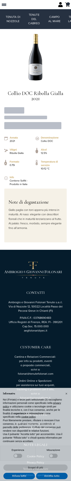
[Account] (60, 4)
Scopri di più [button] (35, 473)
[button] (66, 399)
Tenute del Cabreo (34, 19)
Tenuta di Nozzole (13, 19)
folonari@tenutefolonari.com (35, 374)
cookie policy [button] (28, 423)
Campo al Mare (54, 19)
